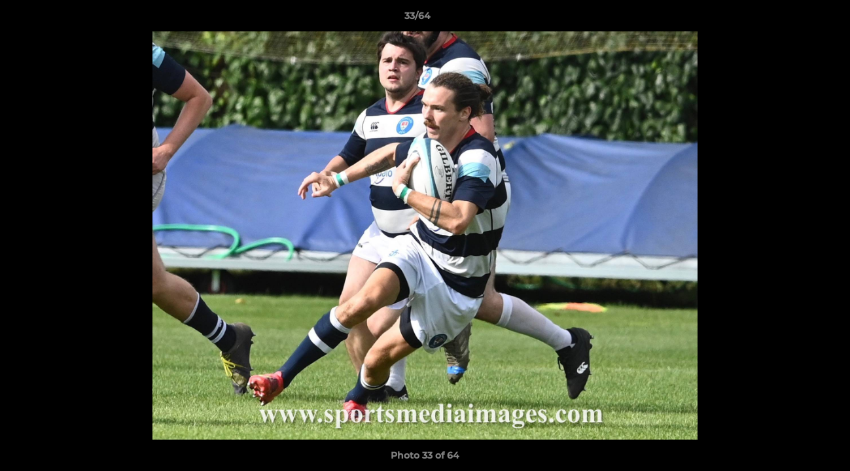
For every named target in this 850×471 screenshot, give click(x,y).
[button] (795, 19)
